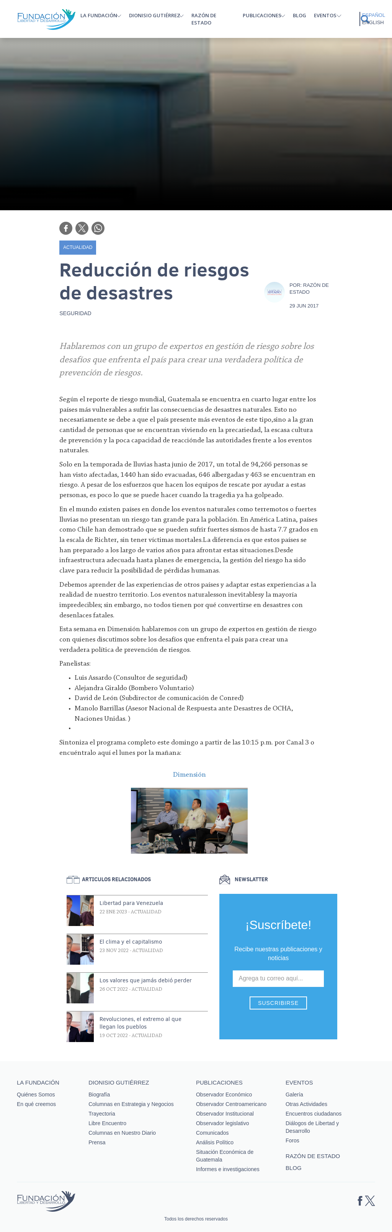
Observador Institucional (225, 1114)
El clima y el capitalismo (131, 942)
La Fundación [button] (98, 15)
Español (373, 15)
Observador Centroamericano (231, 1104)
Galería (294, 1094)
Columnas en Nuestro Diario (122, 1133)
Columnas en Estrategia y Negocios (131, 1104)
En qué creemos (36, 1104)
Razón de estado (203, 19)
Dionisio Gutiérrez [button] (154, 15)
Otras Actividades (306, 1104)
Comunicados (212, 1133)
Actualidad (77, 247)
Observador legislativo (222, 1123)
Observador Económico (224, 1094)
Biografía (99, 1094)
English (373, 22)
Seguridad (75, 313)
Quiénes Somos (36, 1094)
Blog (299, 15)
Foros (292, 1140)
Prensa (96, 1142)
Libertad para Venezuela (131, 903)
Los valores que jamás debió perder (146, 980)
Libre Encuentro (107, 1123)
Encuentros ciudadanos (313, 1114)
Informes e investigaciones (228, 1169)
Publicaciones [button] (262, 15)
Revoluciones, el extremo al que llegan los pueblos (140, 1023)
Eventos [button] (325, 15)
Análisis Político (215, 1142)
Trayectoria (101, 1114)
